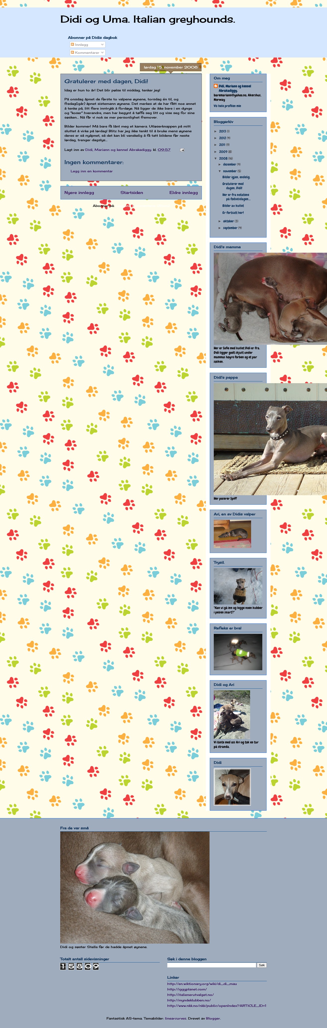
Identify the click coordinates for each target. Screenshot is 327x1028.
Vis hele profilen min (227, 106)
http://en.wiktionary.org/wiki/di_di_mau (202, 984)
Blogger (213, 1018)
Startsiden (131, 192)
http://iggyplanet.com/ (187, 989)
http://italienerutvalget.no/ (190, 995)
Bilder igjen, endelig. (236, 177)
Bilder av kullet (233, 205)
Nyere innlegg (79, 192)
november (230, 171)
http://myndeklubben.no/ (189, 1000)
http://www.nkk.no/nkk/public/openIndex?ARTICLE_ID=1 (216, 1006)
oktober (229, 221)
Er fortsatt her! (233, 212)
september (230, 228)
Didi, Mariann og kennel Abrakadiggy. (235, 88)
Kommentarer (85, 53)
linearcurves (175, 1018)
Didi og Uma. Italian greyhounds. (147, 19)
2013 (223, 131)
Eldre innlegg (183, 192)
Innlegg (79, 45)
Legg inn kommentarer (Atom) (142, 206)
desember (230, 164)
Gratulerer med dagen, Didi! (233, 185)
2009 (223, 151)
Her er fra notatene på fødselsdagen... (236, 196)
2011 (222, 144)
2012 (223, 138)
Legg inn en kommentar (92, 171)
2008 (223, 158)
